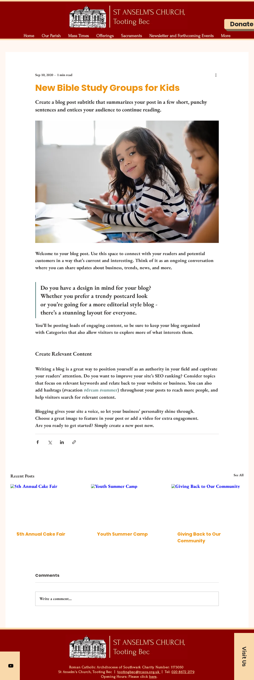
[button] (51, 36)
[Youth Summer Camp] (127, 504)
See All (239, 475)
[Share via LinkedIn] (62, 442)
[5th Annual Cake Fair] (46, 504)
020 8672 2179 (182, 672)
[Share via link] (74, 442)
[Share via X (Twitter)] (49, 442)
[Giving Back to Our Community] (207, 504)
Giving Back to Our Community (199, 537)
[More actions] (216, 75)
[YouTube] (11, 666)
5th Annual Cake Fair (40, 534)
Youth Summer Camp (122, 534)
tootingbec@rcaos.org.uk (138, 672)
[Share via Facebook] (37, 442)
